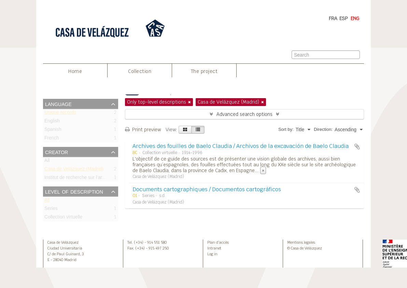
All (47, 161)
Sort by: (286, 129)
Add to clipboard (357, 146)
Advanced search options (244, 114)
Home (75, 71)
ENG (355, 18)
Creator (56, 151)
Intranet (214, 248)
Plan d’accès (218, 242)
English (52, 122)
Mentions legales (301, 242)
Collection (139, 71)
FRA (333, 18)
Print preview (143, 129)
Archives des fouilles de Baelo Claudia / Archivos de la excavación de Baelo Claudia (240, 146)
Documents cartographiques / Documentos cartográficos (206, 189)
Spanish (52, 130)
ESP (343, 18)
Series (51, 209)
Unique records (60, 113)
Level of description (74, 191)
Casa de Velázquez (63, 242)
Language (58, 103)
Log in (212, 254)
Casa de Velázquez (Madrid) (73, 170)
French (51, 139)
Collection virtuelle (63, 218)
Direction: (323, 129)
